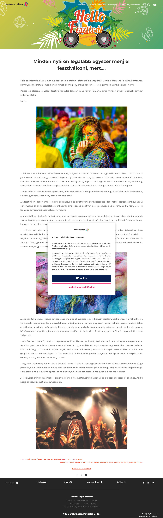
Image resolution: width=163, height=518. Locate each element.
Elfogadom (81, 278)
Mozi (122, 4)
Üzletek (82, 4)
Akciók (92, 4)
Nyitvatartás (133, 4)
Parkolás (112, 4)
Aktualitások (95, 482)
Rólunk (102, 4)
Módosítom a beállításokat (81, 287)
